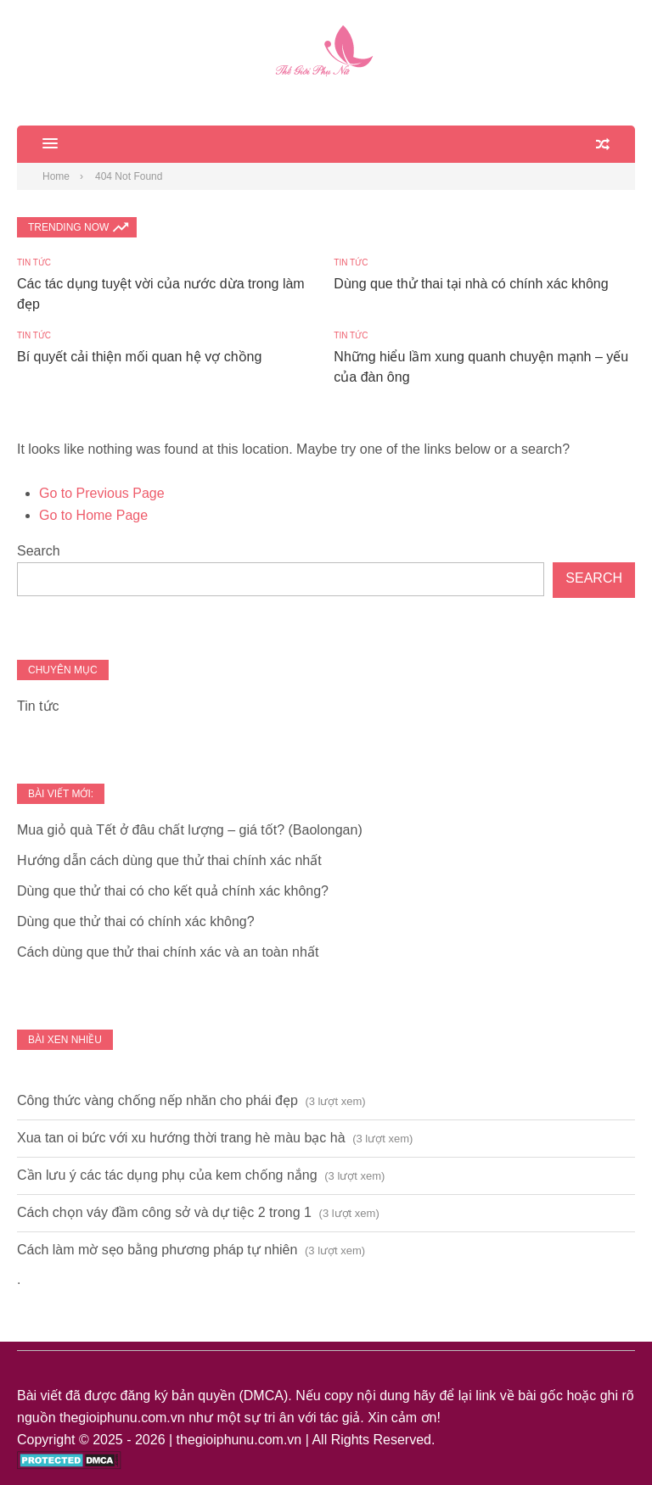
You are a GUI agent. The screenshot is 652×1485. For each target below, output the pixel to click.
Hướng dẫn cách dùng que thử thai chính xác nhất (169, 860)
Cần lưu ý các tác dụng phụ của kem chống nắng (167, 1175)
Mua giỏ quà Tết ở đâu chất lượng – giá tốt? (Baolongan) (190, 830)
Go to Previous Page (102, 493)
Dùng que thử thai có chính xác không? (136, 921)
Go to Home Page (93, 515)
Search (38, 551)
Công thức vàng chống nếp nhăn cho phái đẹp (157, 1100)
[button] (37, 144)
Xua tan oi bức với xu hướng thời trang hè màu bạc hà (181, 1137)
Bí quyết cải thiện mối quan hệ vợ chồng (139, 356)
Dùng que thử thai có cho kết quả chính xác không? (173, 891)
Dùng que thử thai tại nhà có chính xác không (471, 283)
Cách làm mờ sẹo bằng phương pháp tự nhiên (157, 1249)
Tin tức (34, 262)
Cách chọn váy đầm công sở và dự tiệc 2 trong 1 (164, 1212)
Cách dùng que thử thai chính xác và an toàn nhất (167, 952)
